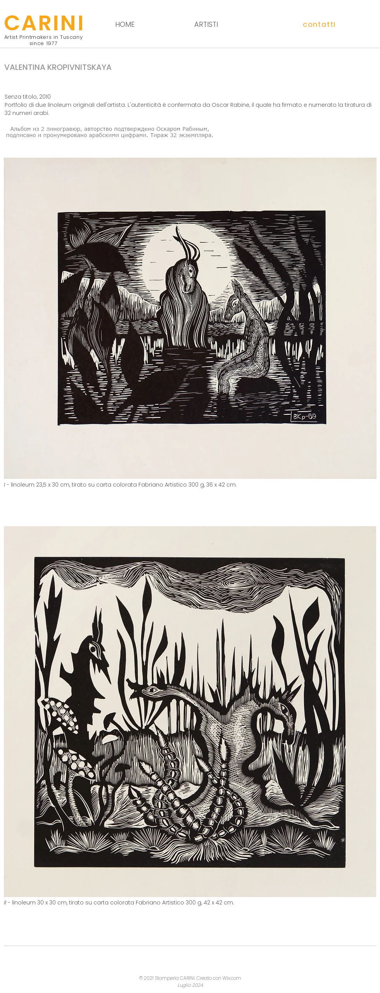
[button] (319, 24)
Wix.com (232, 978)
